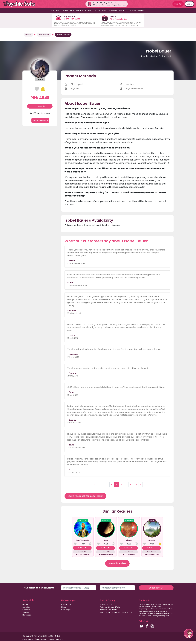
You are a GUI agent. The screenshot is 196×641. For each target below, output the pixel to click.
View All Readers (117, 563)
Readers (26, 610)
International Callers (45, 639)
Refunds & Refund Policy (110, 607)
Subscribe (156, 587)
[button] (188, 633)
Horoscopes (27, 615)
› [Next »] (140, 484)
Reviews (113, 10)
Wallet (65, 10)
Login (189, 4)
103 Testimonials (39, 113)
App (72, 10)
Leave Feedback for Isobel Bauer (85, 496)
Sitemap (59, 639)
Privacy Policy (106, 604)
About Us (26, 607)
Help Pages (66, 610)
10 (131, 484)
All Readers (44, 34)
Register (178, 4)
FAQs (63, 607)
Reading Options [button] (83, 10)
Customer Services (136, 10)
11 (136, 484)
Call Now (40, 106)
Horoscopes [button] (100, 10)
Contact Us (66, 604)
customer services (146, 613)
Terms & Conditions (108, 610)
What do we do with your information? (116, 612)
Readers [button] (55, 10)
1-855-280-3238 (72, 19)
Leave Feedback (40, 120)
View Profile (82, 552)
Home (28, 34)
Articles (122, 10)
